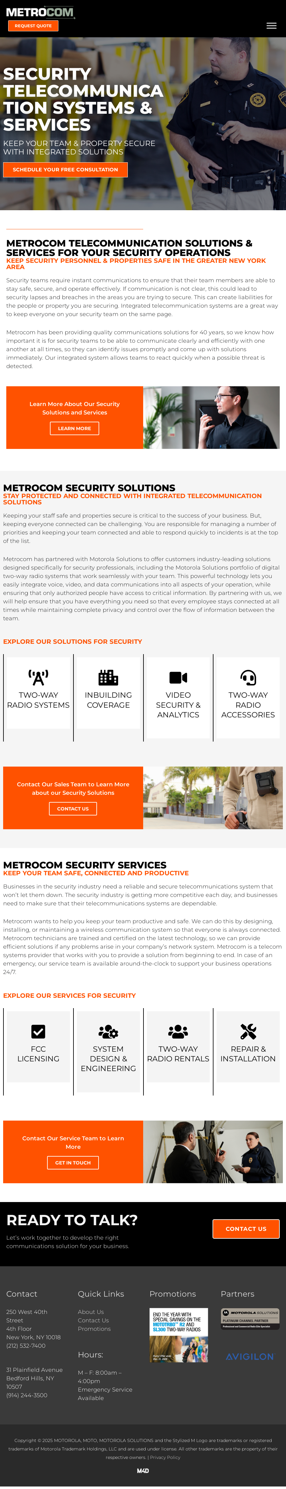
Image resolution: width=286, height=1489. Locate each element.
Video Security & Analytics (178, 707)
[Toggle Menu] (272, 28)
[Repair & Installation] (248, 1034)
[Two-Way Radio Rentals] (178, 1034)
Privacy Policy (165, 1460)
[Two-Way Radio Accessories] (248, 680)
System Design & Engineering (108, 1061)
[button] (33, 28)
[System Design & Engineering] (108, 1034)
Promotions (94, 1331)
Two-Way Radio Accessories (248, 707)
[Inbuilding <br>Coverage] (108, 680)
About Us (91, 1314)
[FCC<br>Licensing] (38, 1034)
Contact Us (93, 1323)
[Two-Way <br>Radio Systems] (38, 680)
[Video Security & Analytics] (178, 680)
